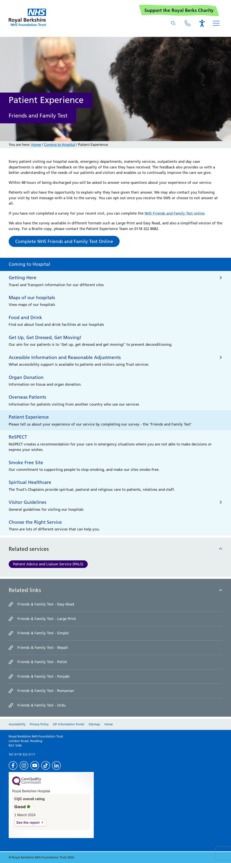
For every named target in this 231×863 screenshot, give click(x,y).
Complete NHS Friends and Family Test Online (64, 241)
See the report (28, 822)
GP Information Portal (68, 724)
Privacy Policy (39, 724)
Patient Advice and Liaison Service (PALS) (48, 564)
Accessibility (17, 724)
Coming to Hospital (59, 144)
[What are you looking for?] (173, 23)
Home (36, 144)
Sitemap (94, 724)
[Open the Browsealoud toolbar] (202, 23)
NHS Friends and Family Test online (175, 213)
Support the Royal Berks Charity (179, 10)
